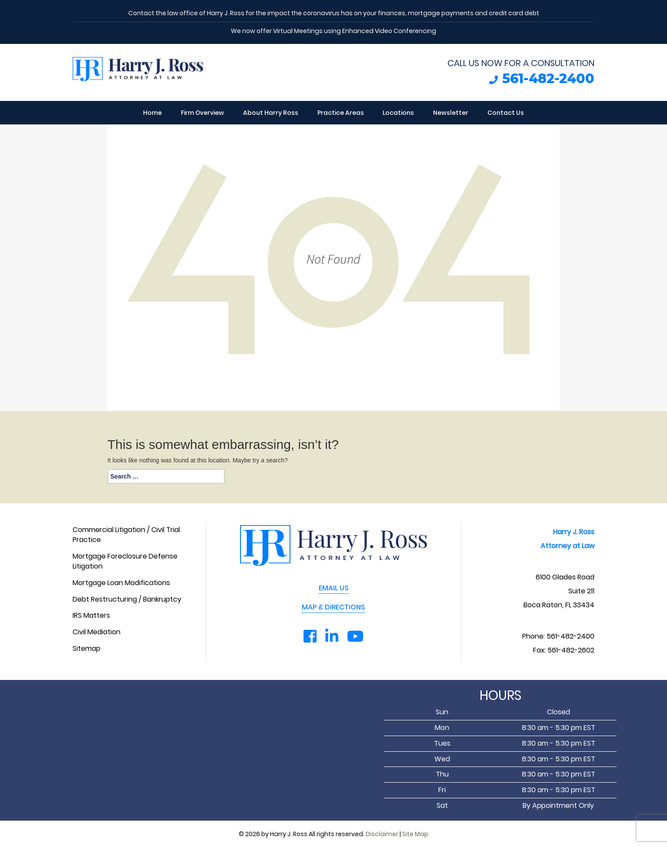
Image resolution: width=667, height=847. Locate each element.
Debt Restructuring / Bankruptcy (127, 599)
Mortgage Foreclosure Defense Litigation (125, 561)
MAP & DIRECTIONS (333, 607)
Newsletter (450, 112)
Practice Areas (340, 112)
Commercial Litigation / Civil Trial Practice (126, 535)
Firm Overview (202, 112)
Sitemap (86, 648)
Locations (398, 112)
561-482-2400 (548, 78)
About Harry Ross (270, 112)
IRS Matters (91, 615)
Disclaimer (382, 834)
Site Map (415, 834)
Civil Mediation (96, 632)
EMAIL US (334, 588)
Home (152, 112)
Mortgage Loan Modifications (121, 583)
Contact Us (505, 112)
